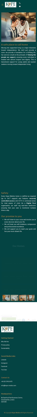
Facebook (4, 366)
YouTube (4, 369)
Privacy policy (5, 345)
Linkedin (3, 359)
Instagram (4, 363)
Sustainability (5, 348)
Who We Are (5, 341)
